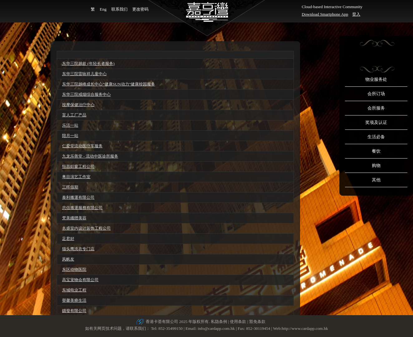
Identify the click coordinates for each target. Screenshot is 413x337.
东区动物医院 (74, 269)
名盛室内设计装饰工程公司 (86, 228)
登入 (356, 14)
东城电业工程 (74, 290)
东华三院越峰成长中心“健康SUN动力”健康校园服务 (108, 84)
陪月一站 (70, 135)
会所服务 (376, 108)
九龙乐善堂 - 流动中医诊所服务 (90, 156)
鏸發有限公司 (74, 310)
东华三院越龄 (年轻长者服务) (88, 63)
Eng (103, 9)
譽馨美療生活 (74, 300)
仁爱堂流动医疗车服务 (82, 146)
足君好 (68, 238)
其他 (376, 180)
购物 (376, 165)
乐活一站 (70, 125)
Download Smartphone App (325, 14)
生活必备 (376, 136)
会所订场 (376, 93)
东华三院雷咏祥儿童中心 (84, 73)
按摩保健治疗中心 (78, 104)
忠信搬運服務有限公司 (82, 207)
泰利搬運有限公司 (78, 197)
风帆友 (68, 259)
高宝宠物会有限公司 (80, 279)
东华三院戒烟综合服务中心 (86, 94)
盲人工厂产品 (74, 115)
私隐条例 (219, 321)
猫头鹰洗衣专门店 (78, 249)
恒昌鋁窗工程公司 (78, 166)
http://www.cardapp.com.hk (305, 328)
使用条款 (238, 321)
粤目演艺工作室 (76, 176)
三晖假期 (70, 187)
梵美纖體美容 (74, 218)
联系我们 (119, 9)
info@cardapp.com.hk (217, 328)
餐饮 (376, 151)
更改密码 (140, 9)
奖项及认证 (376, 122)
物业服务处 (376, 79)
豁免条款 (257, 321)
